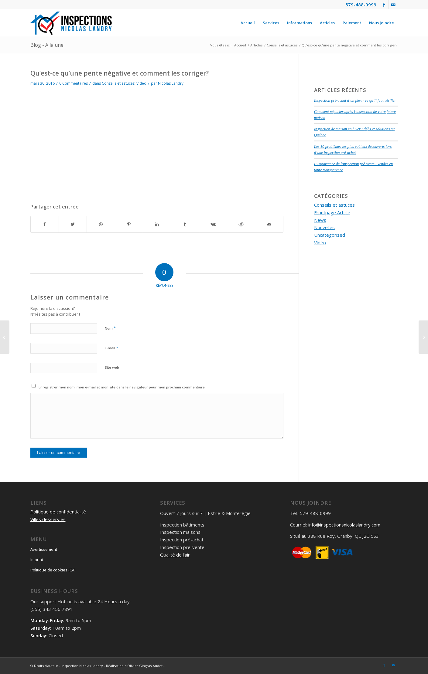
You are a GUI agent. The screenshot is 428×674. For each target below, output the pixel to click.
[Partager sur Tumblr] (185, 224)
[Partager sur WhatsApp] (101, 224)
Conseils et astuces (118, 83)
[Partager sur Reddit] (241, 224)
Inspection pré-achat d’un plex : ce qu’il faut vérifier (355, 100)
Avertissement (43, 549)
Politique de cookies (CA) (52, 570)
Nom (110, 328)
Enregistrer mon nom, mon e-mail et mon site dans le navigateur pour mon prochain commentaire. (122, 387)
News (320, 220)
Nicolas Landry (170, 83)
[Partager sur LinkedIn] (157, 224)
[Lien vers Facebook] (384, 4)
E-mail (111, 348)
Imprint (36, 559)
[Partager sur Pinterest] (129, 224)
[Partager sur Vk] (213, 224)
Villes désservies (48, 519)
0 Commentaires (73, 83)
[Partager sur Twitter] (73, 224)
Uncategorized (329, 235)
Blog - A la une (46, 45)
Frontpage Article (332, 212)
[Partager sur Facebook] (45, 224)
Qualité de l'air (175, 555)
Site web (112, 367)
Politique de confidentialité (58, 512)
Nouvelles (324, 227)
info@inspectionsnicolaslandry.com (344, 525)
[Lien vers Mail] (393, 4)
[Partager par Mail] (269, 224)
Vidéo (141, 83)
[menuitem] (248, 22)
